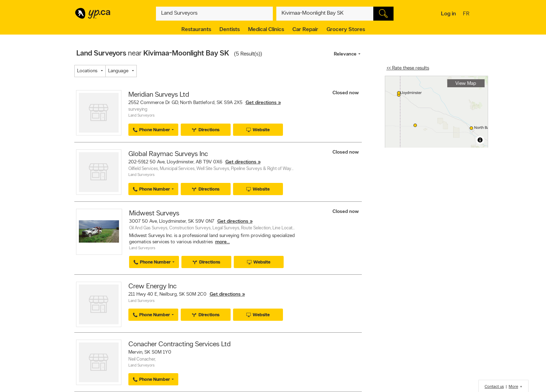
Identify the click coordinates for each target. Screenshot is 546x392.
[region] (436, 112)
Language (118, 71)
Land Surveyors (141, 116)
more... (222, 242)
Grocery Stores (346, 29)
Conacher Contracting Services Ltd (179, 344)
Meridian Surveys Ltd (158, 94)
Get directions (261, 102)
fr (467, 14)
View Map (465, 83)
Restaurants (196, 29)
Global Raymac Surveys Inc (168, 154)
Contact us (494, 387)
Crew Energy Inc (152, 286)
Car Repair (305, 29)
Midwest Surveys (154, 213)
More (513, 387)
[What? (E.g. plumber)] (214, 14)
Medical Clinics (266, 29)
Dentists (229, 29)
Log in (448, 14)
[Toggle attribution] (480, 140)
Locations (87, 71)
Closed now (346, 93)
